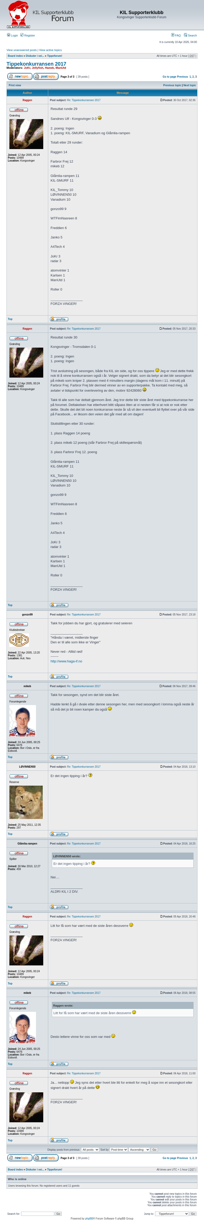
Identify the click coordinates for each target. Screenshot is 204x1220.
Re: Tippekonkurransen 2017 (83, 100)
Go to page (169, 76)
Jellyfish (37, 67)
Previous (182, 76)
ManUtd (60, 67)
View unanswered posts (22, 50)
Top (10, 319)
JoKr (27, 67)
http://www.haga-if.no (66, 661)
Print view (15, 85)
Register (27, 35)
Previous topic (172, 85)
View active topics (50, 50)
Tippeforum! (54, 55)
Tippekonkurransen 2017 (36, 64)
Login (12, 35)
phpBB (89, 1218)
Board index (15, 55)
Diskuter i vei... (35, 55)
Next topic (189, 85)
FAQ (176, 35)
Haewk (49, 67)
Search (190, 35)
